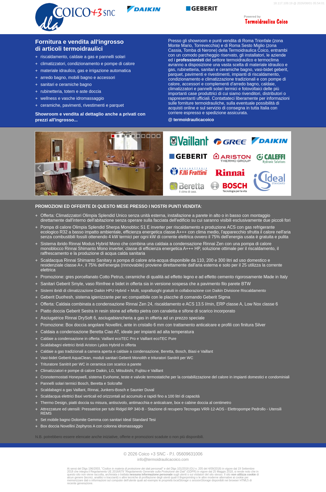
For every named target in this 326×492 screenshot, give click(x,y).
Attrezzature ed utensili (59, 409)
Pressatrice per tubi (113, 409)
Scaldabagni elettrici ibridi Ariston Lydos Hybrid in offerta (88, 345)
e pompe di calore (67, 370)
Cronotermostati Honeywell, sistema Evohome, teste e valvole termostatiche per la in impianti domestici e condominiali (165, 377)
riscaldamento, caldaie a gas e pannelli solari (82, 56)
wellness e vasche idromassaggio (72, 98)
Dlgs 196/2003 (91, 468)
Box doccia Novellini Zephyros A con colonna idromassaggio (91, 426)
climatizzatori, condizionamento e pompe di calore (87, 63)
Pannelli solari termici (58, 383)
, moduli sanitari (93, 358)
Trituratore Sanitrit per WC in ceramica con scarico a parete (90, 364)
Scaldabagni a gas (56, 390)
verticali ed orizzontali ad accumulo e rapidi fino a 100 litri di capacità (120, 396)
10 (158, 136)
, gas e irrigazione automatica (85, 70)
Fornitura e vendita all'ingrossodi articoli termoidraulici (79, 45)
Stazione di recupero (186, 409)
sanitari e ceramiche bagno (66, 84)
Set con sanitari (98, 420)
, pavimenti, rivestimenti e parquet (82, 105)
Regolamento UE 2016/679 (107, 471)
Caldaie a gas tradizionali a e (99, 351)
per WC (172, 358)
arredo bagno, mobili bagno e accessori (77, 77)
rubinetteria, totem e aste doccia (70, 91)
